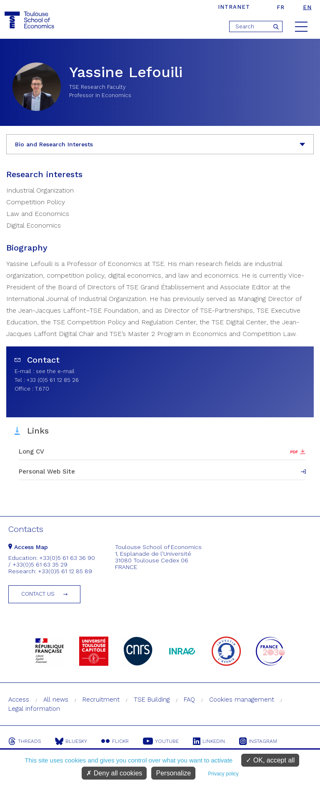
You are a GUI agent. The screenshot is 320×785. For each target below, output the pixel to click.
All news (55, 699)
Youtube (161, 741)
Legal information (34, 708)
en (307, 7)
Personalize (173, 773)
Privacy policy (223, 774)
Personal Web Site (47, 471)
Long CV (31, 451)
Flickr (115, 741)
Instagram (258, 741)
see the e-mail (55, 371)
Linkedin (209, 741)
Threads (24, 741)
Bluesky (71, 741)
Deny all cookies (114, 773)
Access (18, 699)
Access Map (28, 547)
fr (281, 7)
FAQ (189, 699)
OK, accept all (270, 760)
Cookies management (241, 699)
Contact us (38, 594)
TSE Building (152, 699)
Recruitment (101, 699)
